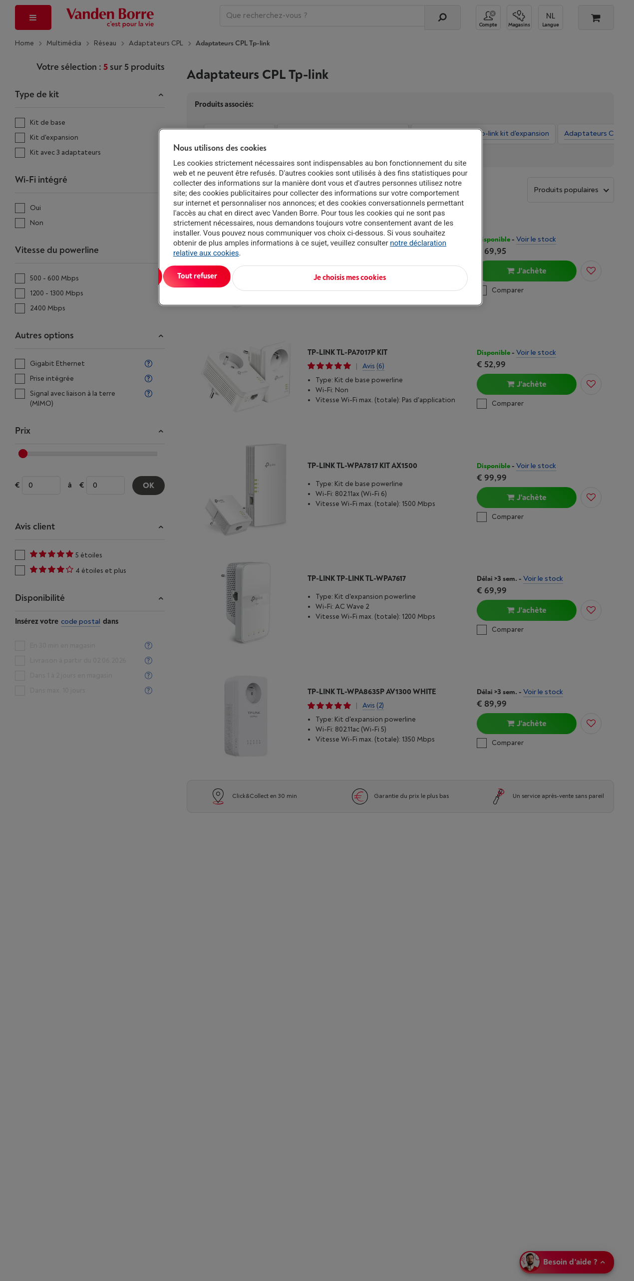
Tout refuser (302, 276)
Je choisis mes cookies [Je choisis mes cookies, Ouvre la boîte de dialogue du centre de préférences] (418, 276)
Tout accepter (215, 276)
